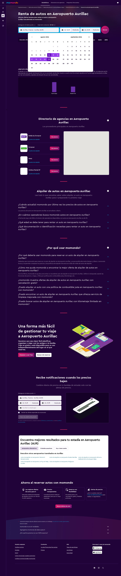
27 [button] (45, 63)
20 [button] (45, 59)
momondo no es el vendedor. (64, 527)
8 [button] (53, 50)
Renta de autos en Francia (35, 7)
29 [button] (53, 63)
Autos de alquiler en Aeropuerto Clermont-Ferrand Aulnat (33, 458)
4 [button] (36, 50)
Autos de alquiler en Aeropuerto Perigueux (61, 461)
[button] (3, 3)
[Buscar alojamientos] (3, 12)
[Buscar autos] (3, 15)
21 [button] (49, 59)
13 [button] (44, 55)
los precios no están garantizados (61, 521)
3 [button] (76, 46)
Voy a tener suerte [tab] (61, 448)
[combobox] (27, 25)
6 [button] (44, 50)
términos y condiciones (47, 420)
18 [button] (36, 59)
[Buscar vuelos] (3, 8)
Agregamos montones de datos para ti (64, 530)
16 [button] (57, 55)
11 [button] (36, 55)
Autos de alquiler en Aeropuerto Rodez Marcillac (63, 457)
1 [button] (53, 46)
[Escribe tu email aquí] (41, 408)
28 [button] (49, 63)
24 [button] (32, 63)
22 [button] (53, 59)
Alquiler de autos (22, 7)
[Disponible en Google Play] (97, 548)
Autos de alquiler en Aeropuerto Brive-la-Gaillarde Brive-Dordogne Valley (90, 458)
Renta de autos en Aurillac (72, 7)
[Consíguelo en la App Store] (97, 552)
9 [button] (57, 50)
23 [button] (57, 59)
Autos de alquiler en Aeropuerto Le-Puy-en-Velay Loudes (35, 462)
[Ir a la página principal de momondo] (12, 3)
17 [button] (32, 59)
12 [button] (40, 55)
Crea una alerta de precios (94, 494)
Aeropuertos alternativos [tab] (29, 448)
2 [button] (57, 46)
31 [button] (32, 67)
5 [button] (40, 50)
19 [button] (40, 59)
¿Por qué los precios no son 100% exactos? (64, 533)
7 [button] (63, 50)
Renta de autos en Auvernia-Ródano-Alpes (53, 7)
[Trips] (3, 20)
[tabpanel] (63, 84)
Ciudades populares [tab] (46, 448)
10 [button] (32, 55)
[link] (54, 137)
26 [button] (40, 63)
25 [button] (36, 63)
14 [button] (49, 55)
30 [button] (57, 63)
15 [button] (53, 55)
